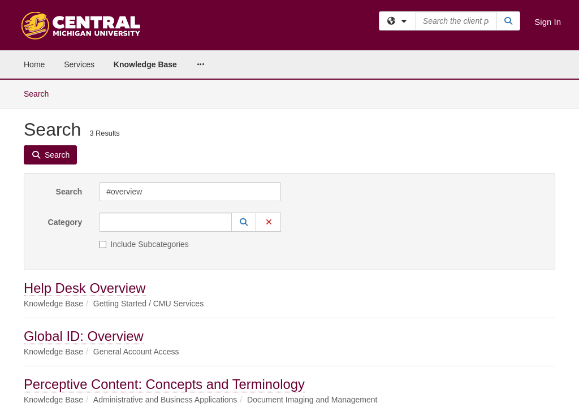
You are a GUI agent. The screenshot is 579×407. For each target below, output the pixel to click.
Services (79, 64)
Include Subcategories (144, 164)
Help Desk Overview (85, 208)
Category (65, 142)
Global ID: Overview (84, 256)
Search (69, 111)
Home (34, 64)
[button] (243, 142)
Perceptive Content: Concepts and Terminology (164, 304)
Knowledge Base (145, 64)
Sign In (547, 22)
